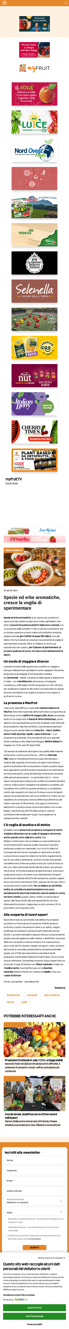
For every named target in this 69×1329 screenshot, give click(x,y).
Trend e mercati (14, 1024)
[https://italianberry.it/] (35, 406)
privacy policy (35, 1239)
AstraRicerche (13, 995)
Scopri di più (12, 483)
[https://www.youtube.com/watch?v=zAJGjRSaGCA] (35, 463)
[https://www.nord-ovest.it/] (35, 153)
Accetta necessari (34, 1316)
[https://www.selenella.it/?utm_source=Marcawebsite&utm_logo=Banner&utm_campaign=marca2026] (35, 294)
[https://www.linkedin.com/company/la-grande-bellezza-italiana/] (35, 265)
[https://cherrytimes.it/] (35, 434)
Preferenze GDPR (34, 1324)
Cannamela (32, 995)
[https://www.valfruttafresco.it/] (35, 237)
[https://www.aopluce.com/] (35, 125)
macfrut (10, 1002)
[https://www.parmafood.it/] (35, 350)
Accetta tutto (34, 1308)
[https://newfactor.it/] (35, 378)
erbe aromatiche (52, 995)
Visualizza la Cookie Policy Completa (19, 1295)
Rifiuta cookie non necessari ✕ (51, 1258)
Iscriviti (34, 1247)
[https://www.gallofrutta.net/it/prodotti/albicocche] (34, 96)
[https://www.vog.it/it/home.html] (35, 322)
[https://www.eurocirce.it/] (35, 209)
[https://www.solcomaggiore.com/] (34, 181)
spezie (24, 1002)
